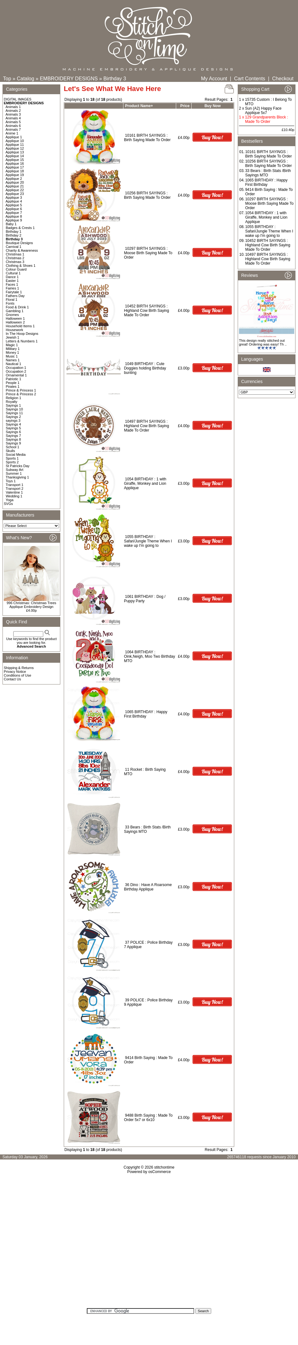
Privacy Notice (15, 671)
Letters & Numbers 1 (22, 341)
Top (7, 78)
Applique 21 (15, 186)
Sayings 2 (13, 417)
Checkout (283, 78)
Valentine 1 (14, 492)
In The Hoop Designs (22, 333)
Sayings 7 (13, 436)
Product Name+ (139, 106)
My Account (214, 78)
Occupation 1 (16, 367)
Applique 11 (15, 144)
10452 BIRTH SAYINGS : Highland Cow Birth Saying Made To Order (146, 310)
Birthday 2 (13, 235)
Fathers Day (15, 296)
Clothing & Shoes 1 (20, 265)
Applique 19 (15, 175)
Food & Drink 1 (17, 307)
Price (184, 106)
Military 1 (13, 349)
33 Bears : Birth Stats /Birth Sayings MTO (268, 173)
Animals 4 (13, 118)
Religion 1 (13, 398)
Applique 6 (14, 209)
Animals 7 (13, 129)
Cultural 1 (13, 273)
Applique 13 (15, 152)
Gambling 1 (14, 311)
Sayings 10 (14, 409)
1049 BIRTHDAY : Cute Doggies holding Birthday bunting (145, 368)
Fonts (10, 303)
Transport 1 (14, 485)
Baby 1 (11, 224)
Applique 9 (14, 220)
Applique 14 (15, 156)
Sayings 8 (13, 439)
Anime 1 (12, 133)
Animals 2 (13, 110)
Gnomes (12, 315)
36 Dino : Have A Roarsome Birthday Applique (148, 887)
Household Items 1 (20, 326)
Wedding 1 (14, 496)
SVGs (8, 504)
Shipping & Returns (19, 668)
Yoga (10, 500)
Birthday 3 (114, 78)
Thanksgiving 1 (17, 477)
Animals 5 (13, 122)
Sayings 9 (13, 443)
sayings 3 (13, 420)
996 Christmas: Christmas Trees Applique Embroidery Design (31, 605)
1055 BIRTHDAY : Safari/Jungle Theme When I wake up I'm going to (148, 541)
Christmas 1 (15, 254)
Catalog (25, 78)
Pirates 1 (12, 386)
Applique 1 (14, 137)
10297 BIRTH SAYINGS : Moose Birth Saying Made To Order (148, 253)
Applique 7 (14, 213)
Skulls (10, 451)
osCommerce (159, 1172)
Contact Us (12, 679)
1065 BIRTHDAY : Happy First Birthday (145, 714)
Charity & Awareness (22, 250)
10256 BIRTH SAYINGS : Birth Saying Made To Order (147, 195)
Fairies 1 (12, 288)
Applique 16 (15, 163)
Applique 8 (14, 216)
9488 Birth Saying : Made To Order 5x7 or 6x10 (148, 1117)
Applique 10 (15, 141)
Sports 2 (12, 462)
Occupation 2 (16, 371)
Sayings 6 (13, 432)
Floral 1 (11, 299)
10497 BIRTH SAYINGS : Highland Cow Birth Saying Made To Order (146, 425)
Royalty (11, 402)
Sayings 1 (13, 405)
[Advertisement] (149, 1243)
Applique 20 (15, 182)
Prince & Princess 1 (21, 390)
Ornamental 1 (16, 375)
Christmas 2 (15, 258)
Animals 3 (13, 114)
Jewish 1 (12, 337)
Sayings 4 (13, 424)
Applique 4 (14, 201)
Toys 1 (11, 481)
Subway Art (14, 470)
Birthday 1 (13, 231)
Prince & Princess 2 (21, 394)
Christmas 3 (15, 262)
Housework (14, 330)
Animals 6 (13, 126)
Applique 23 (15, 194)
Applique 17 (15, 167)
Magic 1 (12, 345)
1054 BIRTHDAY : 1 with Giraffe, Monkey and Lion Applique (145, 483)
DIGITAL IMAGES (17, 99)
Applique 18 (15, 171)
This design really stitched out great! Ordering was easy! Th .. (263, 342)
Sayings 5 (13, 428)
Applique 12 (15, 148)
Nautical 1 (13, 364)
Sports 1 (12, 458)
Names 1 (13, 360)
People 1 (12, 383)
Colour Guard (16, 269)
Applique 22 (15, 190)
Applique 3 (14, 197)
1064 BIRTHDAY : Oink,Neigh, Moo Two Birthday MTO (149, 656)
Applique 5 (14, 205)
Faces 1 (12, 284)
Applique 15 (15, 160)
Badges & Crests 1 (20, 228)
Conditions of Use (17, 675)
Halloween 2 (15, 322)
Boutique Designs (19, 243)
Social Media (16, 454)
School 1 (12, 447)
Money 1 (12, 352)
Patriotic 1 (13, 379)
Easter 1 (12, 281)
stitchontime (164, 1167)
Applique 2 (14, 178)
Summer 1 (14, 473)
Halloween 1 (15, 318)
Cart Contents (249, 78)
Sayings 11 (14, 413)
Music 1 (12, 356)
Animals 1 (13, 107)
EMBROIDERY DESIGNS (69, 78)
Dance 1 (12, 277)
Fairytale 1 (14, 292)
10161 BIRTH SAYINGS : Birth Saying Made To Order (147, 137)
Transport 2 (14, 488)
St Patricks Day (17, 466)
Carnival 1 (13, 247)
